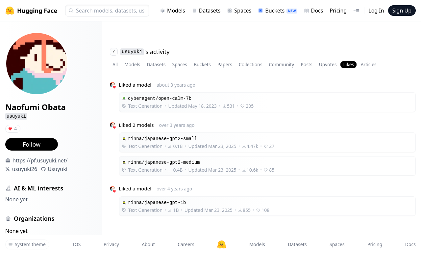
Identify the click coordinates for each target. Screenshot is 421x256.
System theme (27, 244)
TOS (76, 244)
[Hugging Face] (221, 244)
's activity (139, 52)
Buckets (277, 10)
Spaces (239, 10)
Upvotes (328, 64)
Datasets (206, 10)
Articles (368, 64)
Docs (313, 10)
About (148, 244)
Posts (306, 64)
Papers (224, 64)
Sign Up (401, 10)
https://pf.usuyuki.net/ (40, 160)
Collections (250, 64)
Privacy (111, 244)
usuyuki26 (24, 169)
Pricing (338, 10)
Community (281, 64)
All (115, 64)
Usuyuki (57, 169)
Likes (348, 64)
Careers (186, 244)
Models (172, 10)
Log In (376, 10)
